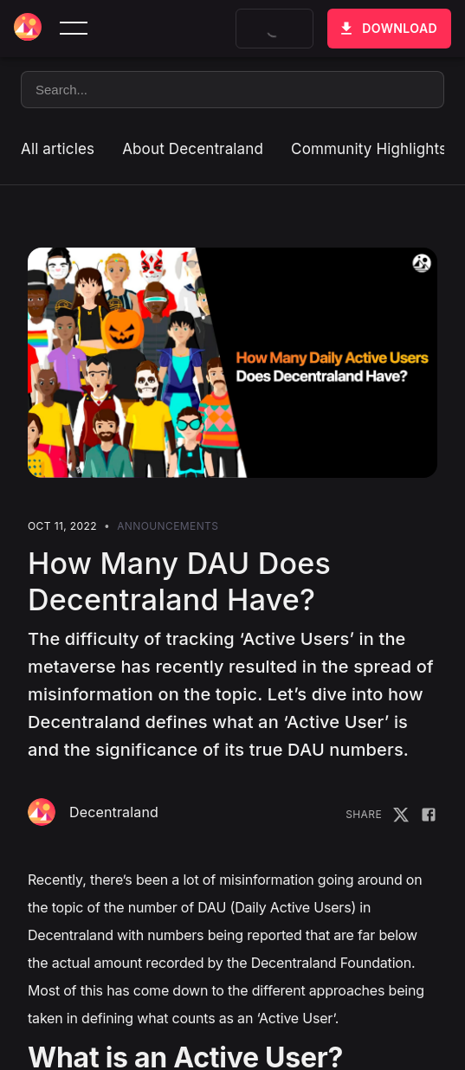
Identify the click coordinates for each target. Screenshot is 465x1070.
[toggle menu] (73, 28)
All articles (57, 149)
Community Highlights (369, 149)
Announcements (167, 525)
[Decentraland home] (28, 28)
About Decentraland (192, 149)
